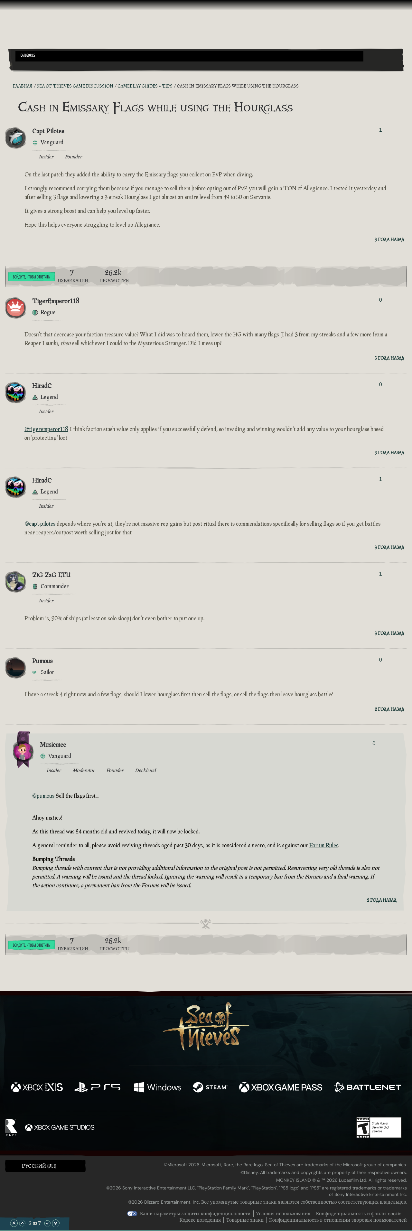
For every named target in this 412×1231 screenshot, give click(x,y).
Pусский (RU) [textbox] (39, 1166)
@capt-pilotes (39, 524)
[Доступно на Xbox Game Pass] (281, 1088)
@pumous (43, 796)
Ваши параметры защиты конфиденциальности (195, 1214)
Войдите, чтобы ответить (31, 277)
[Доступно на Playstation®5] (98, 1088)
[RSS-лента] (9, 86)
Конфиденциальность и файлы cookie (358, 1214)
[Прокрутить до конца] (56, 1223)
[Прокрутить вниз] (47, 1223)
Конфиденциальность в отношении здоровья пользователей (338, 1220)
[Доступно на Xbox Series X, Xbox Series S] (36, 1088)
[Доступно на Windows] (157, 1088)
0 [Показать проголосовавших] (380, 300)
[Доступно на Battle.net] (367, 1088)
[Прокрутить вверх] (22, 1223)
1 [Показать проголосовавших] (380, 130)
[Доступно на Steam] (210, 1088)
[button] (189, 56)
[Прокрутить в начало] (14, 1223)
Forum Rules (323, 845)
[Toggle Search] (30, 65)
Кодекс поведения (200, 1220)
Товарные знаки (245, 1220)
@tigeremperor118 (46, 429)
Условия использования (283, 1214)
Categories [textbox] (28, 56)
